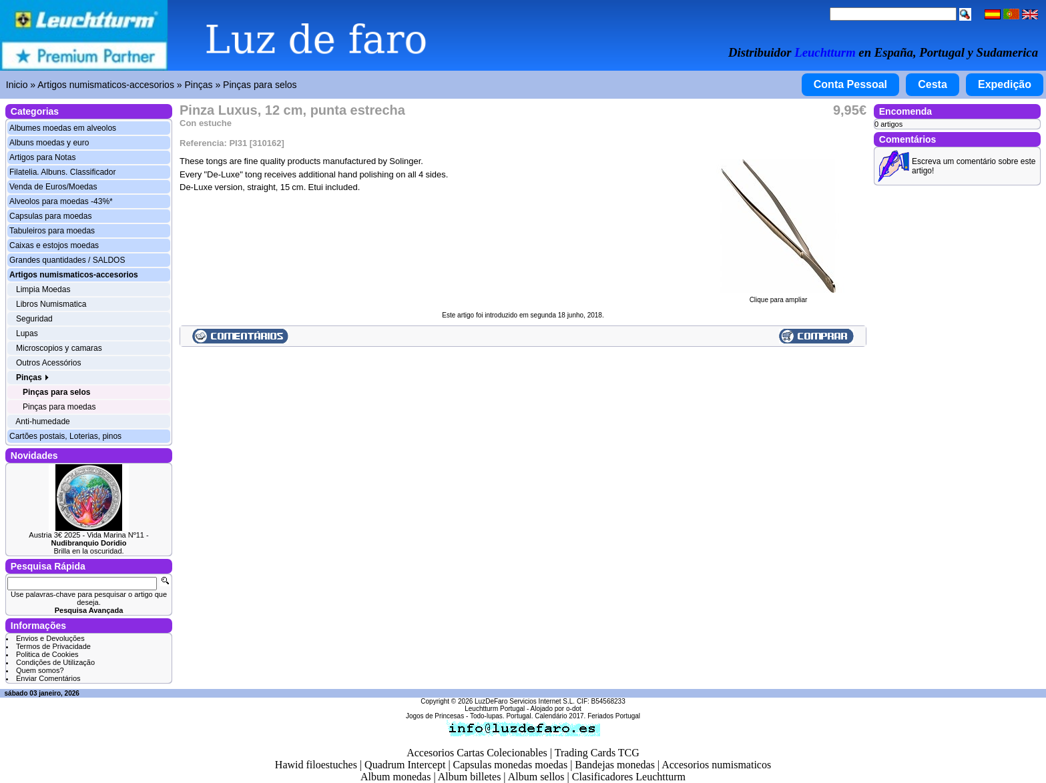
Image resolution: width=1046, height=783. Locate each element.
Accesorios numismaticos (716, 764)
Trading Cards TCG (597, 752)
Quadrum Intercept (404, 764)
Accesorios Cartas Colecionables (477, 752)
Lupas (27, 333)
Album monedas (395, 776)
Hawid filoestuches (316, 764)
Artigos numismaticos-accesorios (105, 84)
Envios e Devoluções (50, 638)
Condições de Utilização (55, 662)
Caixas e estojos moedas (54, 245)
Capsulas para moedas (50, 216)
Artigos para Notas (42, 157)
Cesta (932, 84)
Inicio (17, 84)
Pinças (198, 84)
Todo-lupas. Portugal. (501, 716)
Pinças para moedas (59, 407)
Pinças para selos (260, 84)
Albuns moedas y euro (49, 142)
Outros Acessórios (48, 362)
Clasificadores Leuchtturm (629, 776)
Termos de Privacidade (53, 646)
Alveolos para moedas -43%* (61, 201)
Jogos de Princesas (435, 716)
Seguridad (34, 318)
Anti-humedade (42, 421)
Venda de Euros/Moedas (53, 186)
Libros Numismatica (51, 304)
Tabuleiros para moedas (52, 230)
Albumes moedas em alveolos (62, 128)
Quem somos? (40, 670)
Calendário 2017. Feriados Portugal (587, 716)
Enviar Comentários (48, 678)
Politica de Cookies (47, 654)
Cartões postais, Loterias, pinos (65, 436)
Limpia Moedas (43, 289)
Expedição (1004, 84)
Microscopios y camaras (59, 348)
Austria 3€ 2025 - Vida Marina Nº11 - (88, 539)
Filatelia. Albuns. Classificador (62, 172)
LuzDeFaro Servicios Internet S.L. (525, 701)
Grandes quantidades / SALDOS (67, 260)
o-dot (573, 708)
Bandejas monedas (615, 764)
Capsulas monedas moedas (510, 764)
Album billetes (469, 776)
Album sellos (536, 776)
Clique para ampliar (778, 296)
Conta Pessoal (850, 84)
